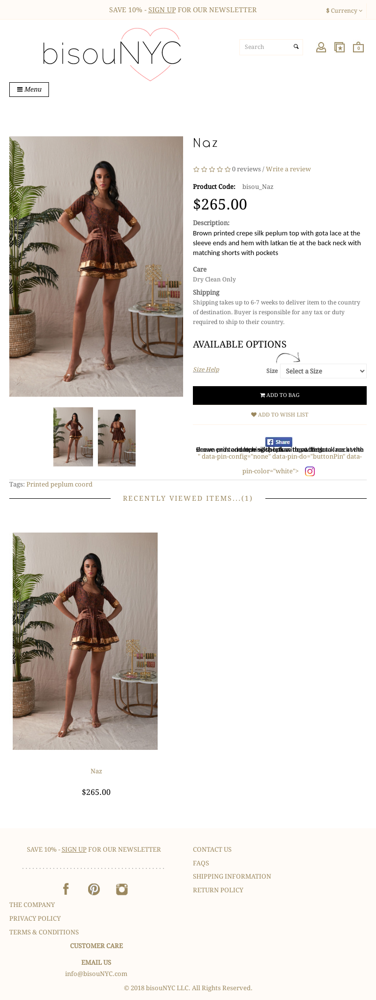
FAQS (201, 863)
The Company (32, 904)
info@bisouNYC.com (96, 973)
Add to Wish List (279, 415)
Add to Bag (280, 395)
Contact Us (212, 849)
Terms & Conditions (44, 932)
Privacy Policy (35, 918)
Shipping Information (232, 876)
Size (272, 371)
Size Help (206, 369)
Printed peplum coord (59, 484)
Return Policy (218, 890)
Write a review (288, 169)
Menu (29, 89)
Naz (96, 771)
